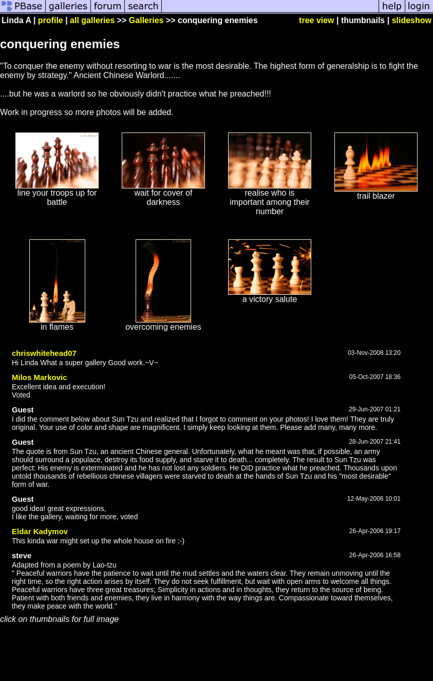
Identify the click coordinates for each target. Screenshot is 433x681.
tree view (316, 20)
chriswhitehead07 (44, 353)
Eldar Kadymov (40, 531)
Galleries (146, 20)
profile (50, 20)
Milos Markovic (39, 377)
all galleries (92, 20)
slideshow (411, 20)
